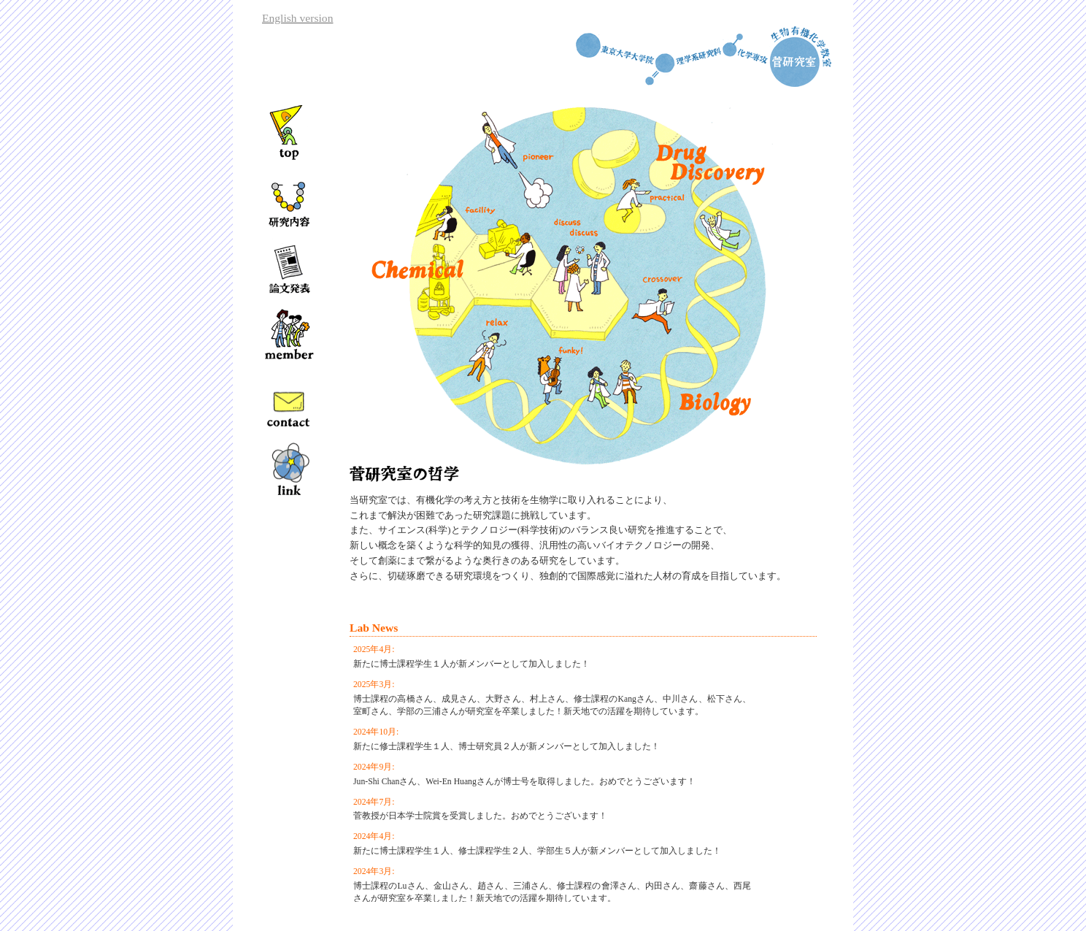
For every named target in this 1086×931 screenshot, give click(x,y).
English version (297, 18)
